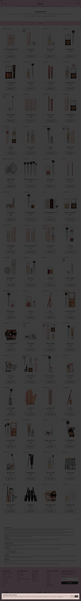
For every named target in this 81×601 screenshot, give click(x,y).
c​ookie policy (60, 596)
